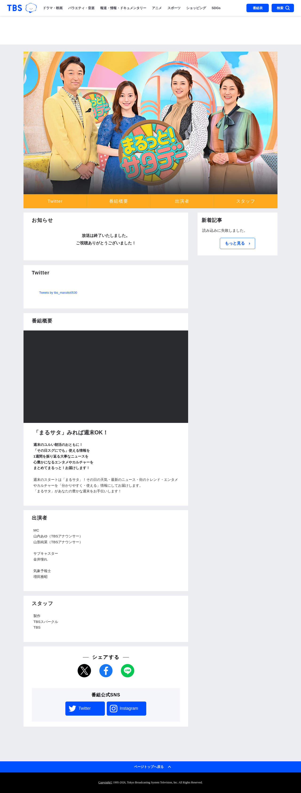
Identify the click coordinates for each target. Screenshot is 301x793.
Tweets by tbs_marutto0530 (58, 292)
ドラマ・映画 (53, 8)
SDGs (216, 8)
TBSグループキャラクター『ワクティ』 (31, 8)
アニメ (157, 8)
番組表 (258, 8)
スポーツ (174, 8)
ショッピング (196, 8)
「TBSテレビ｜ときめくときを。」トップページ (14, 8)
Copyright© (105, 782)
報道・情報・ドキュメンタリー (123, 8)
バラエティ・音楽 (81, 8)
